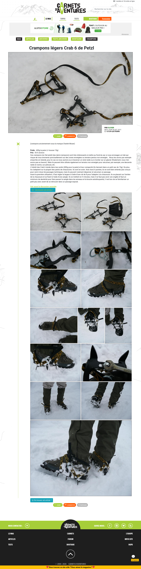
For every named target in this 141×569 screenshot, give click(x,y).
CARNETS (70, 534)
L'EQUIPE (129, 534)
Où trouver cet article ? (43, 190)
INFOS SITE (129, 539)
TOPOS (62, 19)
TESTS (76, 19)
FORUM (70, 539)
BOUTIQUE (93, 19)
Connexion (106, 19)
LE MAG (48, 19)
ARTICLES (11, 539)
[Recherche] (110, 9)
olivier (111, 128)
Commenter (70, 136)
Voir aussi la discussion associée (43, 187)
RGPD (131, 545)
